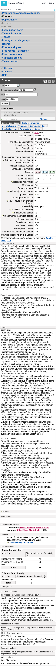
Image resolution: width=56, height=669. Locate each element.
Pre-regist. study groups (16, 40)
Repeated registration (23, 182)
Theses (6, 37)
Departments (9, 19)
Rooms (6, 44)
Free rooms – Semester (15, 51)
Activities (6, 511)
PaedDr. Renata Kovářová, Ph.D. (34, 528)
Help (4, 75)
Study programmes (30, 123)
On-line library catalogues (21, 542)
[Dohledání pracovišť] (18, 85)
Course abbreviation (9, 90)
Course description (10, 123)
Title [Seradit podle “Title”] (41, 114)
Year (3, 99)
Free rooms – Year (12, 54)
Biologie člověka (43, 120)
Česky (51, 3)
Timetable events (12, 33)
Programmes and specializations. (21, 13)
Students (6, 26)
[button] (4, 3)
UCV (36, 132)
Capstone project (12, 57)
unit (2, 85)
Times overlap (10, 61)
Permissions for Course (31, 129)
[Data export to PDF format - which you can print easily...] (45, 81)
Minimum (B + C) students (21, 191)
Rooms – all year (11, 47)
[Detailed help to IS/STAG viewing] (53, 81)
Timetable (22, 126)
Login (44, 3)
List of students (9, 126)
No (38, 194)
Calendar (7, 71)
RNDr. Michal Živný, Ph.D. (28, 530)
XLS (9, 240)
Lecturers (7, 23)
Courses (7, 16)
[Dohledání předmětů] (34, 89)
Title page (7, 68)
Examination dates (12, 30)
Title (3, 94)
